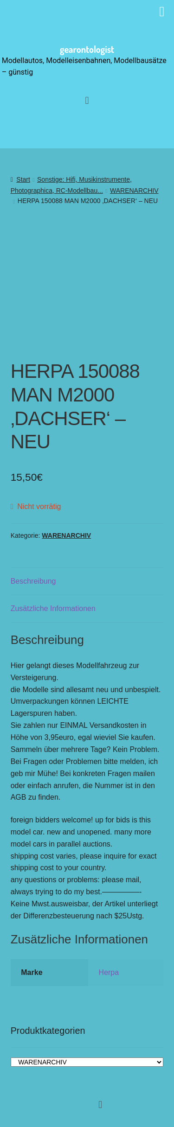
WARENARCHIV (134, 190)
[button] (87, 100)
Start (23, 179)
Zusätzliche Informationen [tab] (53, 608)
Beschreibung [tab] (33, 581)
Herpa (109, 972)
